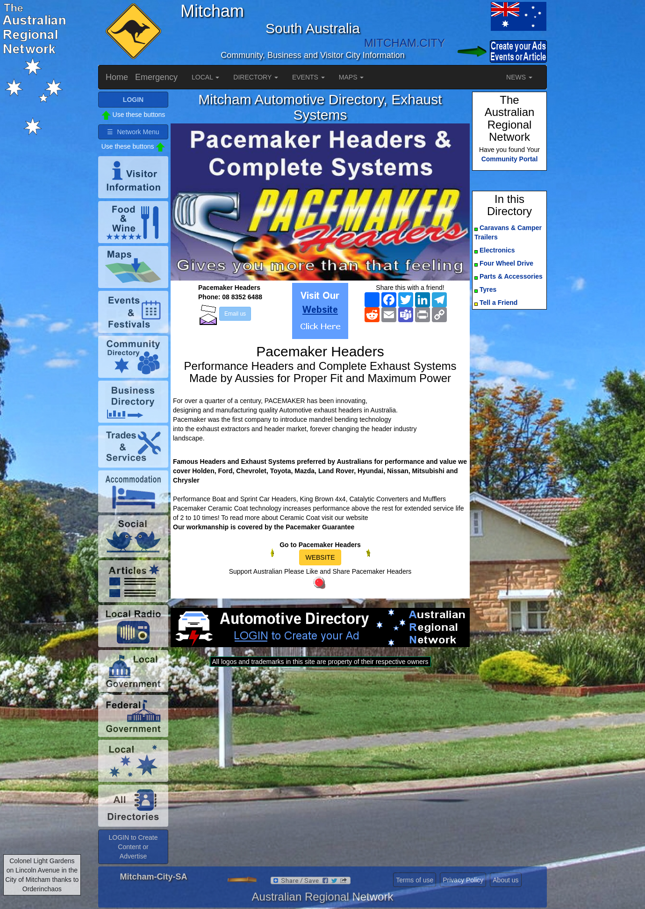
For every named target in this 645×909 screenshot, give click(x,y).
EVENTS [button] (308, 77)
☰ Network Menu (133, 132)
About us (505, 880)
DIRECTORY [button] (255, 77)
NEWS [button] (519, 77)
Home (117, 77)
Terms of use (414, 880)
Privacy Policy (463, 880)
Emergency (156, 77)
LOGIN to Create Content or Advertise (133, 847)
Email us (235, 313)
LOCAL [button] (205, 77)
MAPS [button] (351, 77)
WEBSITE (320, 557)
